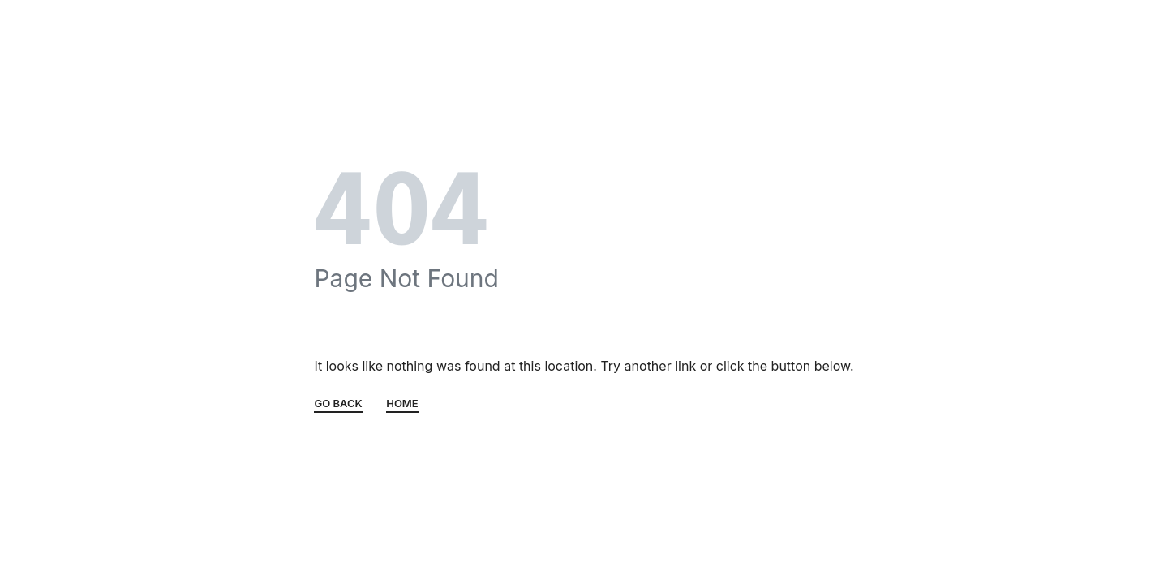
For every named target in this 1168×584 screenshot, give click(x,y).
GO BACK (338, 404)
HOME (402, 404)
